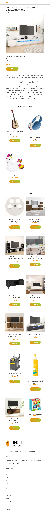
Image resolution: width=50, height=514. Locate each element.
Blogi (7, 498)
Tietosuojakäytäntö (11, 507)
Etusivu (8, 12)
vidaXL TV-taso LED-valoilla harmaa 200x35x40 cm (35, 335)
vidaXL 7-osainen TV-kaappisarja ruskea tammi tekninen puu (35, 219)
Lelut (7, 477)
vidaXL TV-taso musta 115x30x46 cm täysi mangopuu (15, 297)
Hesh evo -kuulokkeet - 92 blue (35, 138)
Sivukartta (8, 509)
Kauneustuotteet (10, 475)
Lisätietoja (12, 68)
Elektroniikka (16, 56)
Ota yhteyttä (9, 501)
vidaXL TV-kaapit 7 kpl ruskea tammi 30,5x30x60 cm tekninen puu (15, 336)
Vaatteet (8, 488)
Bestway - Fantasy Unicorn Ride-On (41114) (14, 174)
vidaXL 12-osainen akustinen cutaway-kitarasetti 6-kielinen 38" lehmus (15, 133)
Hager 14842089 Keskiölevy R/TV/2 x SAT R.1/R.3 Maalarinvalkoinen (14, 219)
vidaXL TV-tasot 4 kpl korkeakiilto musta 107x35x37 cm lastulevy (15, 258)
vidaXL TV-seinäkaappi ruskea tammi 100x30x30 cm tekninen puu (15, 420)
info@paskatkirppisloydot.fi (13, 463)
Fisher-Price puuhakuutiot (35, 414)
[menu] (42, 2)
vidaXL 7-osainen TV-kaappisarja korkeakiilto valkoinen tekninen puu (35, 297)
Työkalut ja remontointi (12, 486)
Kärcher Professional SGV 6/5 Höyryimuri (15, 374)
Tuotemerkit (9, 483)
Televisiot (22, 56)
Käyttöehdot (9, 504)
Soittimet (8, 480)
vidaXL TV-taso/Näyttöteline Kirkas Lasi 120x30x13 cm (35, 257)
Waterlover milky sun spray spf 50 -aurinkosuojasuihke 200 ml (35, 381)
